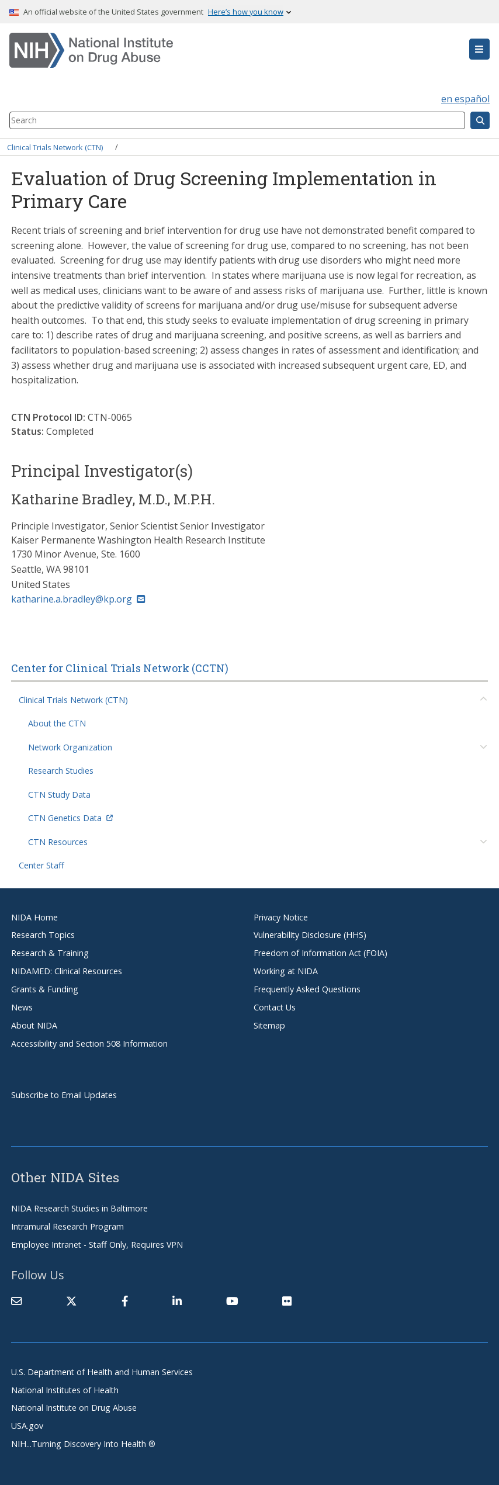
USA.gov (27, 1425)
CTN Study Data (59, 794)
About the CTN (57, 723)
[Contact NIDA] (16, 1301)
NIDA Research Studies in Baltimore (79, 1208)
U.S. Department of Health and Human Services (102, 1371)
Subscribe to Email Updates (64, 1094)
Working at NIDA (286, 971)
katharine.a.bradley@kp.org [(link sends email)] (78, 599)
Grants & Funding (44, 989)
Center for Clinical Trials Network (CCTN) (119, 668)
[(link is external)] (71, 1301)
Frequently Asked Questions (307, 989)
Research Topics (43, 934)
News (22, 1007)
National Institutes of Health (65, 1390)
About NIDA (34, 1025)
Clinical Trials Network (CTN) (55, 146)
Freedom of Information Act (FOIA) (320, 952)
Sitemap (269, 1025)
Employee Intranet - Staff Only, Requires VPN (97, 1244)
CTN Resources (58, 841)
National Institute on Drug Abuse (74, 1407)
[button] (479, 49)
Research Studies (60, 770)
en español (465, 98)
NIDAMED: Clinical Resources (66, 971)
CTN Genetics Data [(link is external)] (70, 817)
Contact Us (275, 1007)
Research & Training (50, 952)
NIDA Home (34, 917)
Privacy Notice (281, 917)
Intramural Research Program (67, 1226)
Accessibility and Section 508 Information (89, 1043)
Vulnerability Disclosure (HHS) (310, 934)
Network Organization (70, 747)
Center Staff (41, 865)
